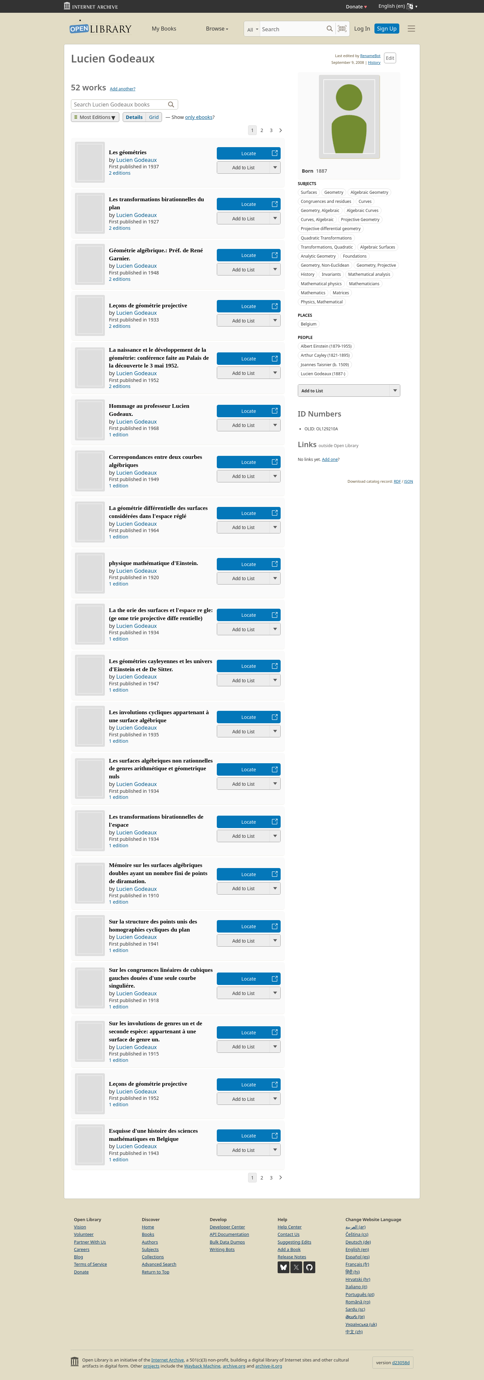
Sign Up (387, 28)
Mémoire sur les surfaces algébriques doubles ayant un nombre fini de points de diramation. (158, 873)
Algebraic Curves (362, 210)
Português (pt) (360, 1294)
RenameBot (370, 55)
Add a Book (289, 1249)
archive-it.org (268, 1366)
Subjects (150, 1249)
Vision (80, 1227)
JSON (408, 481)
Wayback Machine (202, 1366)
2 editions (119, 173)
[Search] (292, 28)
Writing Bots (222, 1249)
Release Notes (292, 1257)
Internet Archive (167, 1360)
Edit (390, 58)
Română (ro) (358, 1302)
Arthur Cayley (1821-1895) (325, 355)
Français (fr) (357, 1264)
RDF (397, 481)
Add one (330, 459)
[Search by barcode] (342, 28)
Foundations (355, 256)
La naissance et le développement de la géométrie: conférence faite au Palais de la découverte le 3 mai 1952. (159, 357)
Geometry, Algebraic (320, 210)
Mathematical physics (321, 284)
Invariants (331, 274)
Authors (150, 1242)
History (374, 62)
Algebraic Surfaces (377, 247)
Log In (362, 28)
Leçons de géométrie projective (148, 305)
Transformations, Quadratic (327, 247)
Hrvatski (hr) (358, 1279)
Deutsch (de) (358, 1242)
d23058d (401, 1363)
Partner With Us (90, 1242)
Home (148, 1227)
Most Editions (92, 117)
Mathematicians (364, 284)
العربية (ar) (355, 1227)
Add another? (122, 89)
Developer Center (227, 1227)
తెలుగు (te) (355, 1316)
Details (134, 117)
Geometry (333, 192)
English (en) (357, 1249)
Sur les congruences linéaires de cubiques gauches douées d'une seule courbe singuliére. (161, 977)
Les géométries (128, 152)
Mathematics (313, 293)
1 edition (118, 434)
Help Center (290, 1227)
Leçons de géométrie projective (148, 1083)
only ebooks (198, 117)
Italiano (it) (356, 1287)
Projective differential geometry (331, 228)
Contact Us (288, 1234)
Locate (248, 153)
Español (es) (358, 1257)
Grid (154, 117)
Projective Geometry (360, 219)
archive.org (234, 1366)
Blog (78, 1257)
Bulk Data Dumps (227, 1242)
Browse (209, 28)
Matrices (341, 293)
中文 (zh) (354, 1332)
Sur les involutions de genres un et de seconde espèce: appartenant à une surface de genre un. (155, 1031)
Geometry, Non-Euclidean (325, 265)
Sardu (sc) (355, 1309)
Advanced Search (159, 1264)
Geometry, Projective (376, 265)
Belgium (309, 324)
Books (148, 1234)
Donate (356, 6)
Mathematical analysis (369, 274)
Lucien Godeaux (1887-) (323, 374)
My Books (164, 28)
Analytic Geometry (318, 256)
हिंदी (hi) (353, 1272)
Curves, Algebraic (317, 219)
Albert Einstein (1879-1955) (326, 346)
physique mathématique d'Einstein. (153, 563)
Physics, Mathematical (322, 302)
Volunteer (84, 1234)
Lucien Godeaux (136, 160)
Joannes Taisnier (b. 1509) (325, 365)
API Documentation (229, 1234)
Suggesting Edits (294, 1242)
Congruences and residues (326, 201)
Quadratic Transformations (326, 238)
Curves (365, 201)
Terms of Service (90, 1264)
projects (151, 1366)
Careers (81, 1249)
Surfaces (309, 192)
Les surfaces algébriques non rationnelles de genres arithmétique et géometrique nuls (161, 768)
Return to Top (155, 1272)
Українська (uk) (361, 1324)
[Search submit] (329, 28)
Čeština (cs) (357, 1234)
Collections (153, 1257)
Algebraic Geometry (369, 192)
